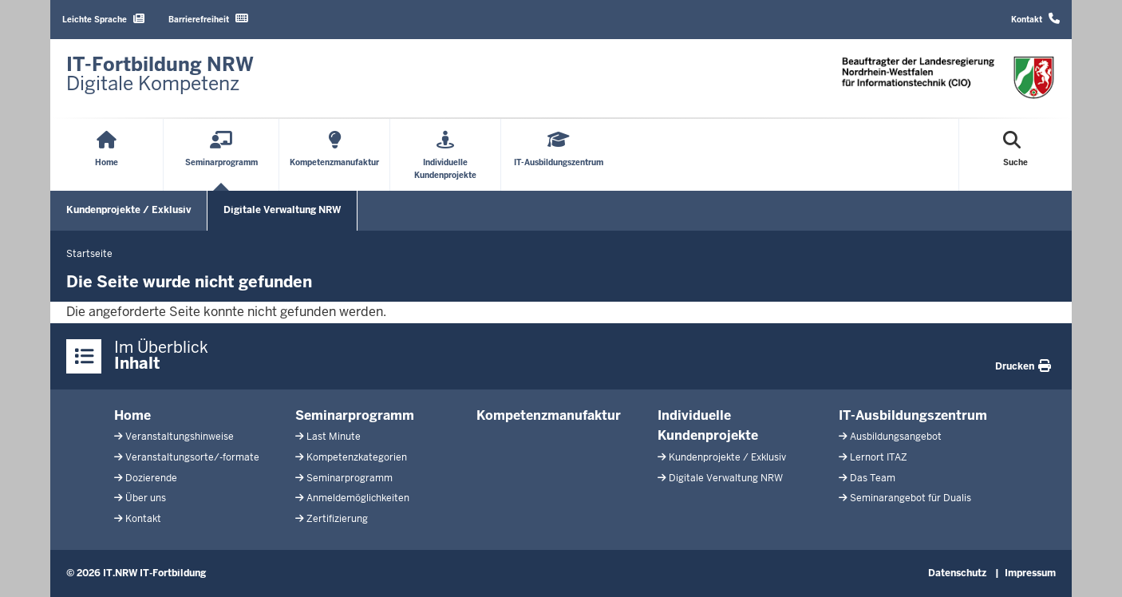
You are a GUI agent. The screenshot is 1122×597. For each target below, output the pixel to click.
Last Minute (333, 436)
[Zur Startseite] (160, 74)
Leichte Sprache (103, 19)
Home (132, 415)
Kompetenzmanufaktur (548, 415)
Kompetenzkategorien (356, 457)
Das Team (872, 478)
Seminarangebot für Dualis (910, 498)
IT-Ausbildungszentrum (913, 415)
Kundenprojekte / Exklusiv (128, 210)
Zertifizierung (337, 518)
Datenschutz (957, 573)
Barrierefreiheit (208, 19)
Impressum (1030, 573)
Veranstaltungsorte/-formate (192, 457)
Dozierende (151, 478)
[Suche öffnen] (1015, 155)
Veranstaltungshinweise (179, 436)
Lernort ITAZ (878, 457)
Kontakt (1035, 19)
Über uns (145, 498)
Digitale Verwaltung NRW (282, 210)
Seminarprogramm (354, 415)
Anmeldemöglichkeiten (357, 498)
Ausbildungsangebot (896, 436)
